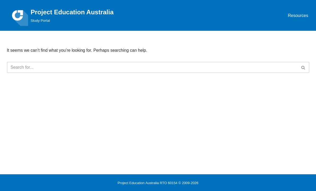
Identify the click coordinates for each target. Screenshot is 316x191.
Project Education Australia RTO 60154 (148, 183)
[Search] (152, 67)
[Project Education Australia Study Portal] (60, 15)
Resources (298, 15)
